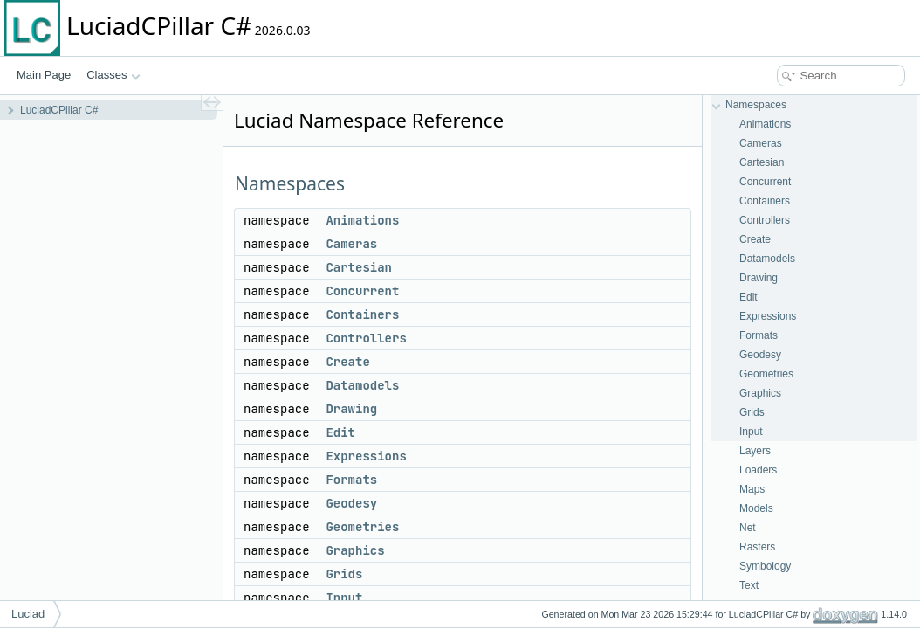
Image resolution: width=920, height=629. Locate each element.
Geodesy (351, 503)
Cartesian (359, 267)
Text (749, 585)
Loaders (758, 470)
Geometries (362, 527)
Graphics (355, 550)
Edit (340, 432)
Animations (362, 220)
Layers (755, 451)
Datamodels (362, 385)
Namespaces (755, 105)
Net (747, 528)
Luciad (28, 613)
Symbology (765, 566)
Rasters (757, 547)
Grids (344, 574)
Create (347, 362)
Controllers (366, 338)
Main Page (44, 74)
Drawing (351, 409)
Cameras (351, 244)
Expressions (366, 456)
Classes (113, 74)
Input (344, 597)
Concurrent (362, 291)
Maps (752, 489)
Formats (351, 479)
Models (756, 508)
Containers (362, 314)
